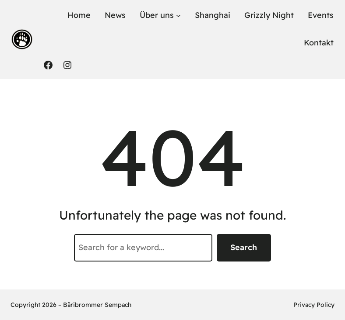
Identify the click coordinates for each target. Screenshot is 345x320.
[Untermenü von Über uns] (178, 15)
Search (243, 247)
